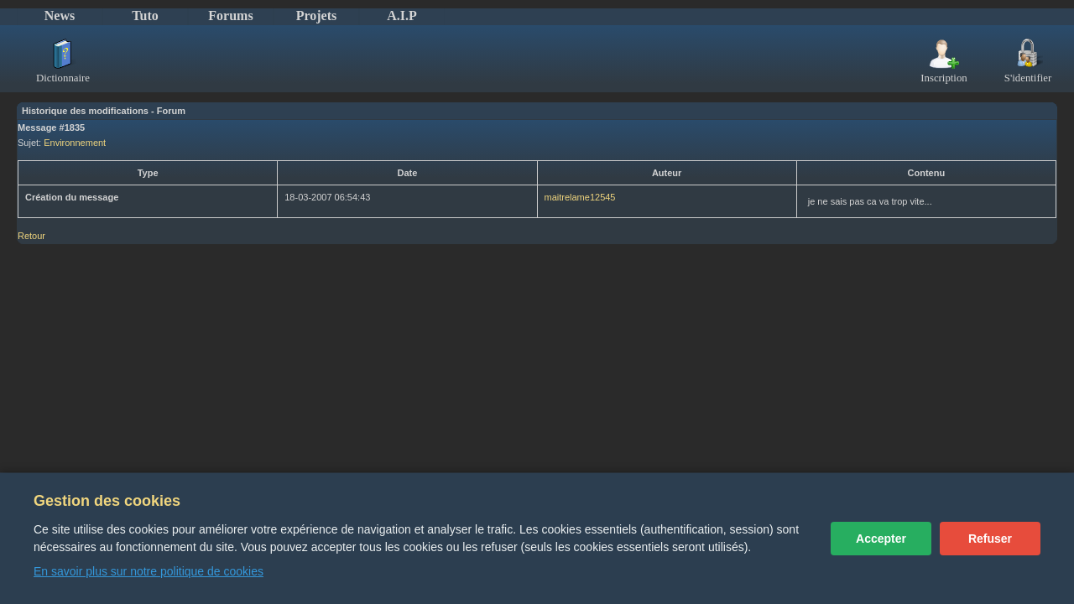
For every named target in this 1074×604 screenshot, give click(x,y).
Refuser (990, 538)
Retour (31, 236)
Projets (316, 15)
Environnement (75, 143)
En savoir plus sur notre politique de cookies (148, 571)
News (59, 15)
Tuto (145, 15)
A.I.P (402, 15)
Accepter (881, 538)
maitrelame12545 (580, 197)
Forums (230, 15)
